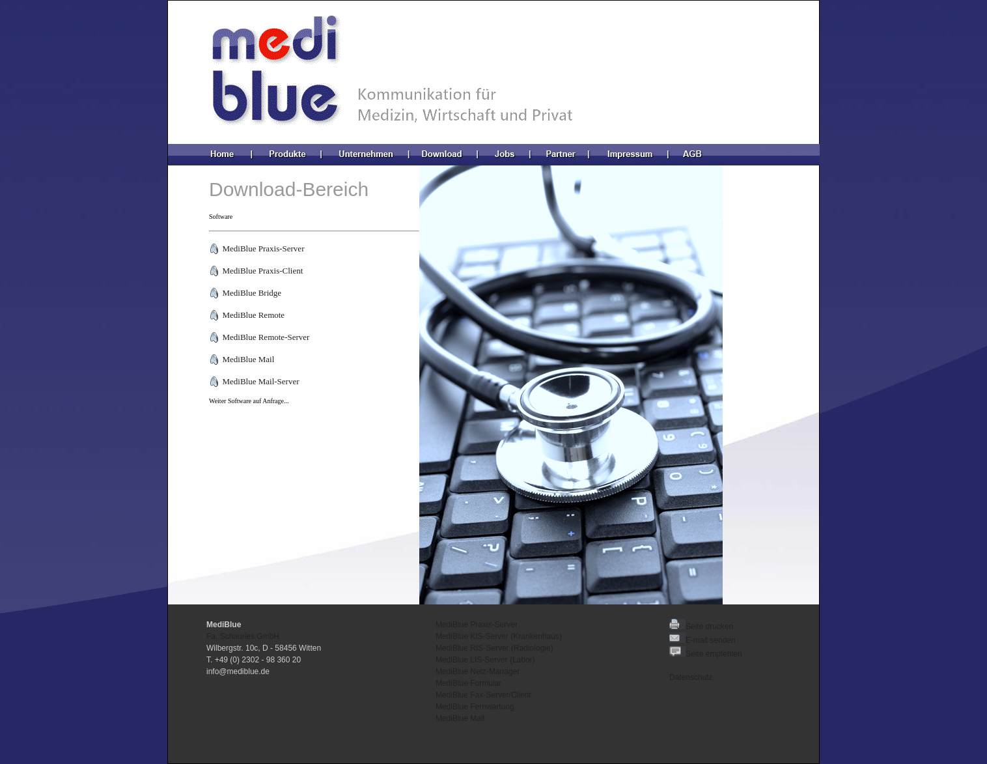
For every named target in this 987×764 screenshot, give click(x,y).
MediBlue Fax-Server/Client (483, 695)
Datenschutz (691, 677)
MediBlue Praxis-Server (477, 624)
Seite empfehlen (705, 653)
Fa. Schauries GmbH (242, 636)
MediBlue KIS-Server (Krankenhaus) (499, 636)
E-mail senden (711, 640)
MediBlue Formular (468, 683)
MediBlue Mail (460, 718)
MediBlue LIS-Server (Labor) (485, 659)
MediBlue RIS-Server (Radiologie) (494, 648)
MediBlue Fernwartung (475, 706)
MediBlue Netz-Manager (478, 671)
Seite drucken (701, 626)
